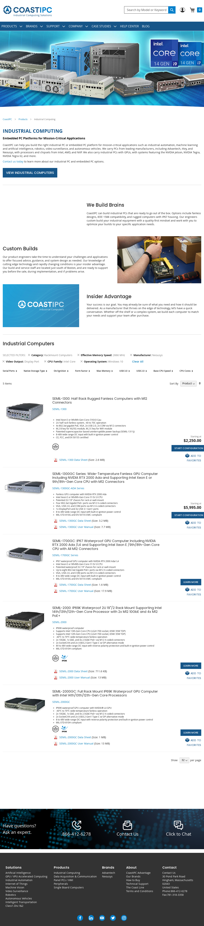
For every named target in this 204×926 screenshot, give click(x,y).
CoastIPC (7, 119)
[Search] (172, 10)
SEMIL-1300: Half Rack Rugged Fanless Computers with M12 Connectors (99, 400)
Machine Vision (15, 887)
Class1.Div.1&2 (14, 905)
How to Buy (133, 880)
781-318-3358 (175, 894)
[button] (186, 457)
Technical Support (137, 883)
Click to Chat (178, 834)
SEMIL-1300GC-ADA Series (68, 488)
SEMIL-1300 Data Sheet (73, 460)
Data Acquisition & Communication (75, 876)
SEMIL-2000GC (61, 702)
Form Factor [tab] (81, 370)
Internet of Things (17, 883)
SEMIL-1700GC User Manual (76, 591)
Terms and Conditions (139, 891)
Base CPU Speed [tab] (162, 370)
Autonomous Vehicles (19, 898)
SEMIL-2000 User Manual (74, 677)
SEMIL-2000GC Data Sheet (75, 737)
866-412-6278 (76, 834)
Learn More (190, 582)
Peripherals (61, 883)
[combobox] (150, 10)
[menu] (102, 26)
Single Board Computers (69, 887)
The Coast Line (135, 887)
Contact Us (169, 872)
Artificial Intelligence (18, 872)
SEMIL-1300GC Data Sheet (75, 520)
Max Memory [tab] (103, 370)
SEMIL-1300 (59, 409)
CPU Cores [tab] (185, 370)
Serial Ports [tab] (9, 370)
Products (23, 119)
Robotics (11, 894)
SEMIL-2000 (59, 622)
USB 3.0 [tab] (123, 370)
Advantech (108, 872)
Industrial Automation (19, 880)
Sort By (174, 383)
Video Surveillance (17, 891)
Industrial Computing (67, 872)
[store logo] (27, 11)
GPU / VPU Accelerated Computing (26, 876)
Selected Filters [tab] (14, 355)
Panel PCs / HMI (63, 880)
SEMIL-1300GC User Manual (76, 527)
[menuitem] (12, 26)
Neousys (107, 876)
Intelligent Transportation (21, 902)
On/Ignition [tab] (60, 370)
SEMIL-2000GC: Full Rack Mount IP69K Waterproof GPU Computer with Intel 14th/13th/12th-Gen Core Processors (105, 693)
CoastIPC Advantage (138, 872)
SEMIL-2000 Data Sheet (73, 671)
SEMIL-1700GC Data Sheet (75, 584)
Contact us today (13, 161)
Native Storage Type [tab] (34, 370)
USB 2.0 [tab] (140, 370)
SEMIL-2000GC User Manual (76, 743)
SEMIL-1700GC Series (65, 555)
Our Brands (133, 876)
